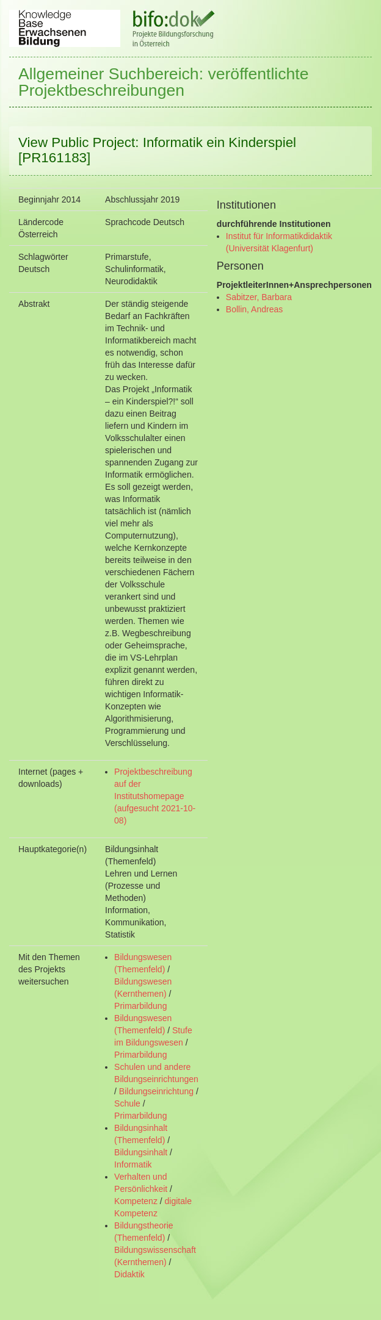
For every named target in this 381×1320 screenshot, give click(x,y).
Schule (127, 1103)
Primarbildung (140, 1006)
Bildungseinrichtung (156, 1091)
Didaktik (129, 1274)
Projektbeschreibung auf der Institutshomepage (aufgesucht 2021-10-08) (154, 796)
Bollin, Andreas (254, 309)
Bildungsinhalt (140, 1152)
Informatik (132, 1164)
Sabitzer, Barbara (259, 297)
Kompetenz (136, 1201)
